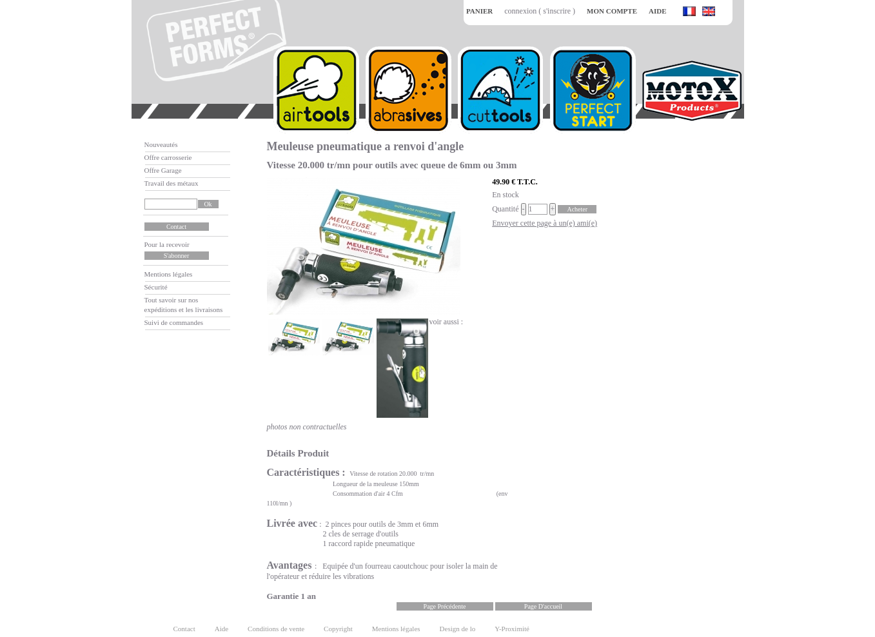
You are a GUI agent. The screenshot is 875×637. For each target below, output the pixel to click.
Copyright (338, 628)
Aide (221, 628)
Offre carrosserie (168, 157)
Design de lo (458, 628)
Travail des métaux (171, 183)
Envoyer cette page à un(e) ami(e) (544, 223)
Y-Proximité (512, 628)
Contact (184, 628)
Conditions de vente (276, 628)
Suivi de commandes (174, 322)
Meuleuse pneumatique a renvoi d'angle (365, 146)
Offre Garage (163, 170)
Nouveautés (161, 144)
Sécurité (156, 287)
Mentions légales (168, 274)
